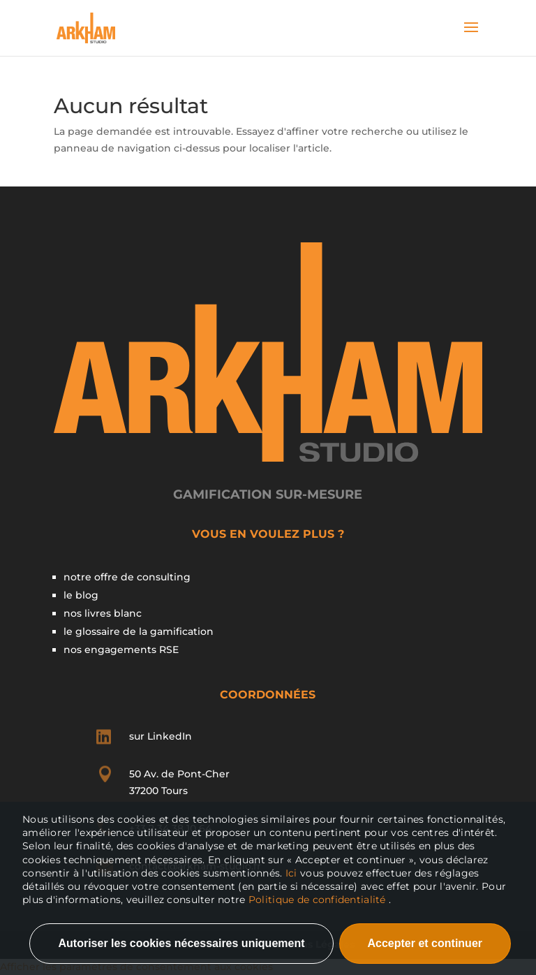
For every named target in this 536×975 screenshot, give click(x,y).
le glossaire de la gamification (139, 631)
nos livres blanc (103, 613)
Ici (292, 873)
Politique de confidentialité (317, 899)
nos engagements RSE (121, 649)
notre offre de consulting (127, 577)
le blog (81, 595)
